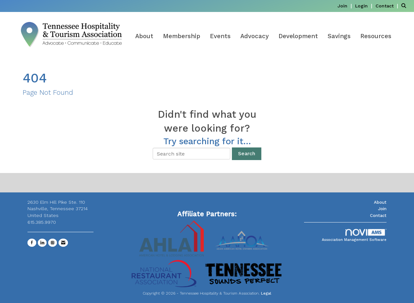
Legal (266, 293)
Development (298, 36)
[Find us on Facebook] (31, 243)
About (144, 36)
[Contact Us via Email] (63, 243)
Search (246, 153)
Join (382, 208)
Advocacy (254, 36)
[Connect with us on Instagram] (52, 243)
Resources (375, 36)
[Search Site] (405, 6)
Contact (378, 215)
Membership (181, 36)
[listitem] (345, 6)
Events (220, 36)
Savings (339, 36)
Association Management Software (354, 235)
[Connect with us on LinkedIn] (42, 243)
